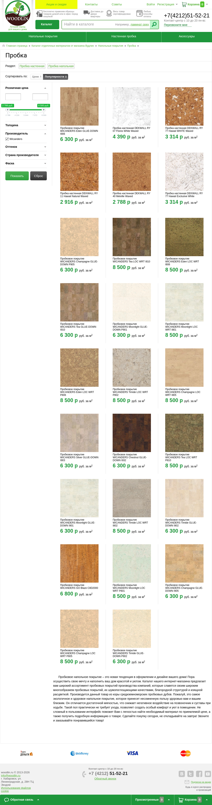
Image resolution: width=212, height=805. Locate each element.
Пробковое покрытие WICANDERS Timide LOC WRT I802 (130, 522)
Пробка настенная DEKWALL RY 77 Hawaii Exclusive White (184, 195)
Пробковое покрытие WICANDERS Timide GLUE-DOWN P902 (128, 653)
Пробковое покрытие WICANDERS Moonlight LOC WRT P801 (129, 588)
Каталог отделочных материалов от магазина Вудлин (63, 45)
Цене (35, 76)
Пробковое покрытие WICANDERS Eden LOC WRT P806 (77, 392)
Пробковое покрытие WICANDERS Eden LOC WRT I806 (182, 261)
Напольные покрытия (43, 36)
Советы (117, 4)
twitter (190, 774)
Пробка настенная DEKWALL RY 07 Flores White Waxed (131, 129)
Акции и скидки (56, 4)
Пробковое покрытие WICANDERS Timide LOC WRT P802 (130, 392)
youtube (208, 774)
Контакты (91, 4)
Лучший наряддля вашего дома (17, 27)
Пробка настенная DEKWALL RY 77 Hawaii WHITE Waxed (184, 129)
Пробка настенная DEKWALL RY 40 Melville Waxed (131, 195)
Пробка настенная (32, 66)
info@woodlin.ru (10, 775)
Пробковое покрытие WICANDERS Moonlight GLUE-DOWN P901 (130, 326)
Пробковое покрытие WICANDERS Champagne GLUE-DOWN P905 (79, 261)
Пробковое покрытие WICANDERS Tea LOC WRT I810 (131, 260)
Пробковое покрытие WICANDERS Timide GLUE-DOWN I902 (181, 522)
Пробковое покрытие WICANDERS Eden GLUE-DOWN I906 (79, 131)
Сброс (38, 176)
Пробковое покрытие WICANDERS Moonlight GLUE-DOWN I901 (77, 522)
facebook (199, 774)
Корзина (193, 4)
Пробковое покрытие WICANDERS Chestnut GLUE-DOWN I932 (130, 457)
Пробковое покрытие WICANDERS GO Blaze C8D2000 (79, 586)
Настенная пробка (123, 36)
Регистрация (165, 4)
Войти (151, 4)
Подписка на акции (201, 782)
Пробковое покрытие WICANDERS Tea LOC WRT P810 (181, 457)
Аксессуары (187, 36)
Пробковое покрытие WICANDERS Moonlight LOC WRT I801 (181, 326)
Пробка (132, 45)
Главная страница (17, 45)
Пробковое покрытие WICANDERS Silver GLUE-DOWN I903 (79, 457)
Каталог (46, 24)
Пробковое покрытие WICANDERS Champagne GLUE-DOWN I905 (184, 588)
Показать (17, 176)
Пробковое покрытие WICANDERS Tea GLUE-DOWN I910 (78, 326)
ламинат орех (139, 24)
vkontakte (182, 774)
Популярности (54, 76)
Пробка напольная (60, 66)
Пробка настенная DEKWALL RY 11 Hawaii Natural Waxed (79, 195)
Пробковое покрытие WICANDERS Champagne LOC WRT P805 (77, 653)
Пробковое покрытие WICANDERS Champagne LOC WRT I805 (182, 392)
